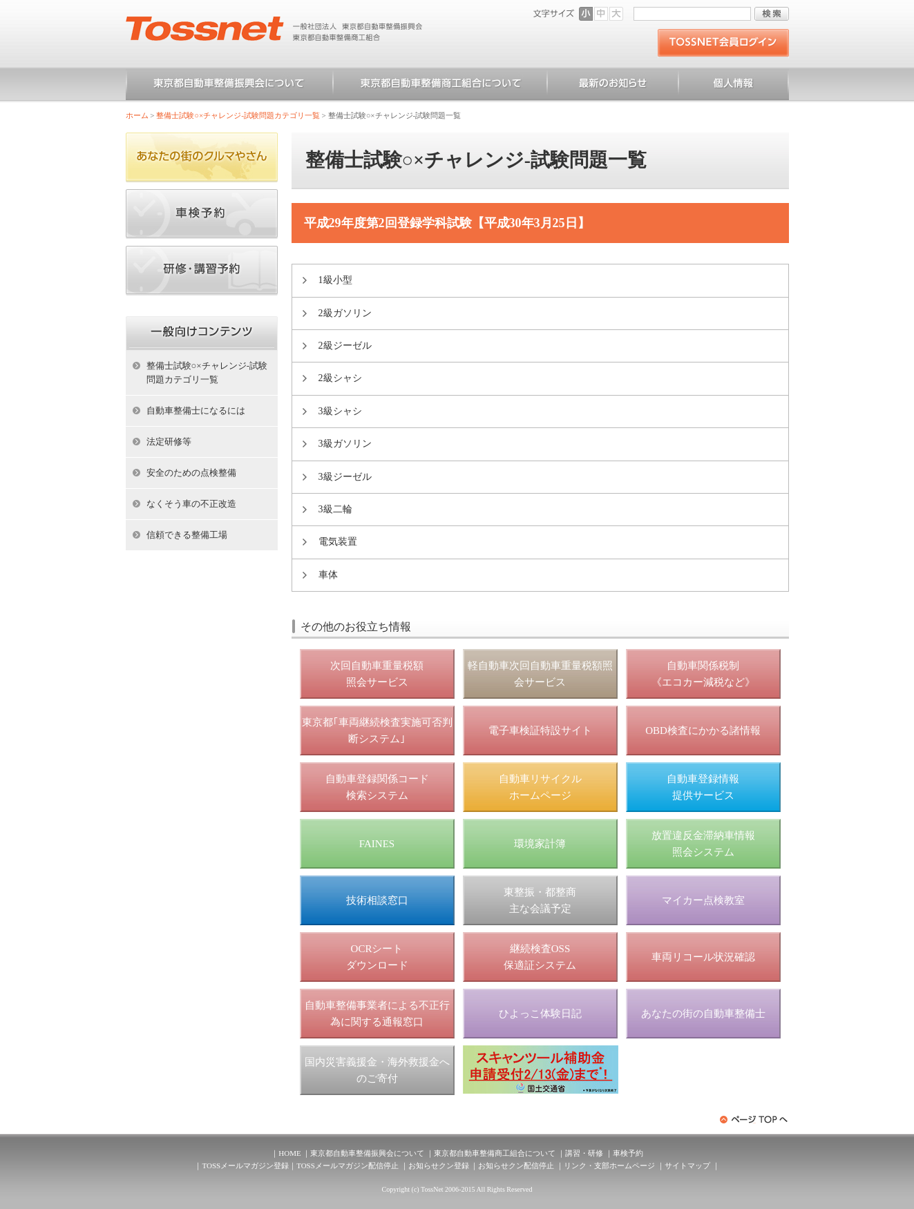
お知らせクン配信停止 (516, 1165)
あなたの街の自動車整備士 (703, 1013)
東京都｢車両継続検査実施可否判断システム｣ (377, 730)
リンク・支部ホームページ (609, 1165)
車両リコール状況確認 (703, 957)
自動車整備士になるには (195, 410)
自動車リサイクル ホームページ (540, 787)
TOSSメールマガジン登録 (245, 1165)
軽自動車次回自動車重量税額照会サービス (540, 674)
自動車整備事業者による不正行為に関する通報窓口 (377, 1013)
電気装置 (337, 541)
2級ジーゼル (345, 345)
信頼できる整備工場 (186, 535)
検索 (771, 14)
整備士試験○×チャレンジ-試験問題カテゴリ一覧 (238, 115)
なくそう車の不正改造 (191, 504)
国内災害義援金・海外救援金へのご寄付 (377, 1070)
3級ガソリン (345, 443)
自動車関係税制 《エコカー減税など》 (703, 674)
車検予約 (628, 1153)
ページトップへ (754, 1119)
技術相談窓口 (377, 900)
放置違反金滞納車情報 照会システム (703, 844)
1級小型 (335, 280)
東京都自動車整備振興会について (229, 85)
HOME (289, 1153)
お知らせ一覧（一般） (612, 85)
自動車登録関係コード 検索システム (377, 787)
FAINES (376, 843)
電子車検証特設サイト (540, 730)
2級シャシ (340, 378)
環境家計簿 (540, 843)
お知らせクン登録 (438, 1165)
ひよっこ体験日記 (540, 1013)
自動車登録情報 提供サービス (703, 787)
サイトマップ (687, 1165)
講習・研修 (584, 1153)
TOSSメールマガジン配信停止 (347, 1165)
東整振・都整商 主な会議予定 (540, 900)
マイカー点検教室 (703, 900)
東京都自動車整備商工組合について (440, 85)
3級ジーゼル (345, 477)
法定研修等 (168, 441)
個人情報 (733, 85)
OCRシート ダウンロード (377, 957)
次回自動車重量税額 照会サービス (376, 674)
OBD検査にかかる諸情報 (703, 730)
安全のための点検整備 (191, 472)
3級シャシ (340, 411)
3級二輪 (335, 509)
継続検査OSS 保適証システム (540, 957)
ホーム (137, 115)
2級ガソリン (345, 313)
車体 (328, 575)
